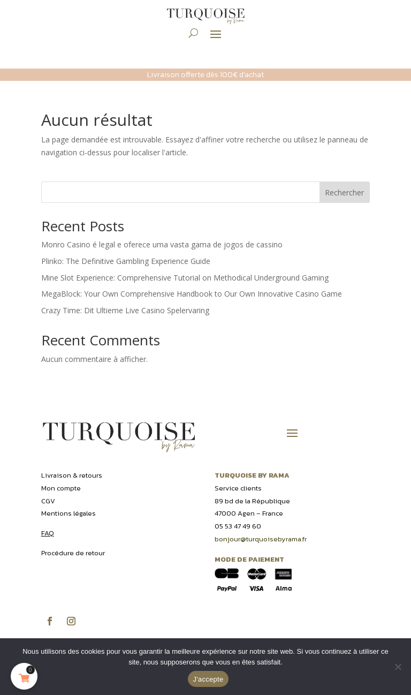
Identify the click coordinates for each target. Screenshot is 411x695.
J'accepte (208, 679)
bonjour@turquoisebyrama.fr (261, 539)
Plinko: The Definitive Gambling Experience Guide (125, 261)
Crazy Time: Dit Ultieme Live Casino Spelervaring (125, 310)
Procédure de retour (73, 553)
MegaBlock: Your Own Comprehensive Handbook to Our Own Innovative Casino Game (191, 294)
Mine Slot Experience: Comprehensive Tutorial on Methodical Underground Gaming (185, 278)
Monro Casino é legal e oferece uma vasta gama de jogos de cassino (162, 244)
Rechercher (344, 192)
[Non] (397, 666)
